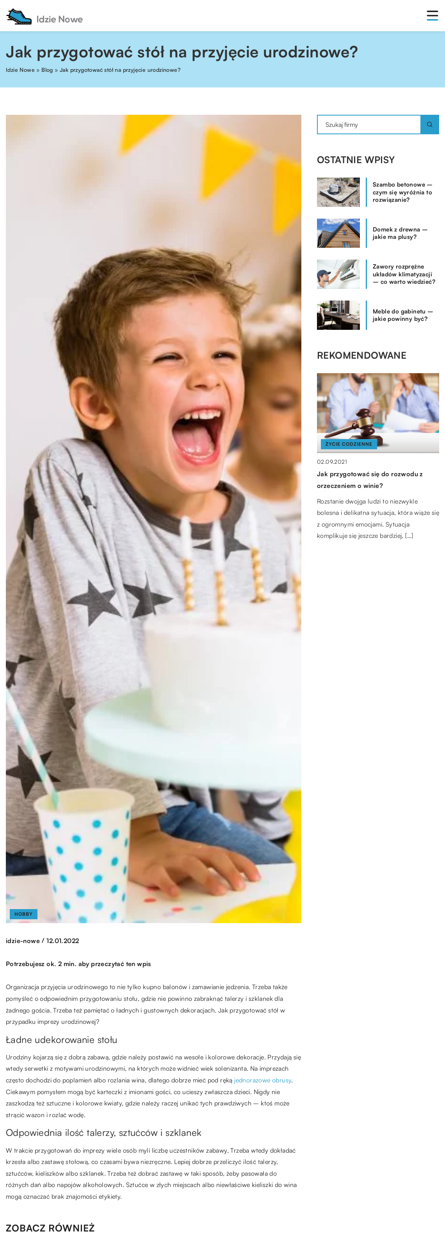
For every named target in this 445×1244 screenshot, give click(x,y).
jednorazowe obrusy (262, 1080)
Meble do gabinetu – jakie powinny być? (403, 315)
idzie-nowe (23, 941)
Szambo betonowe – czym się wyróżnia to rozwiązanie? (403, 192)
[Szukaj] (429, 124)
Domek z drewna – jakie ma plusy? (400, 233)
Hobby (23, 914)
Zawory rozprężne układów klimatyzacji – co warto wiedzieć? (404, 274)
